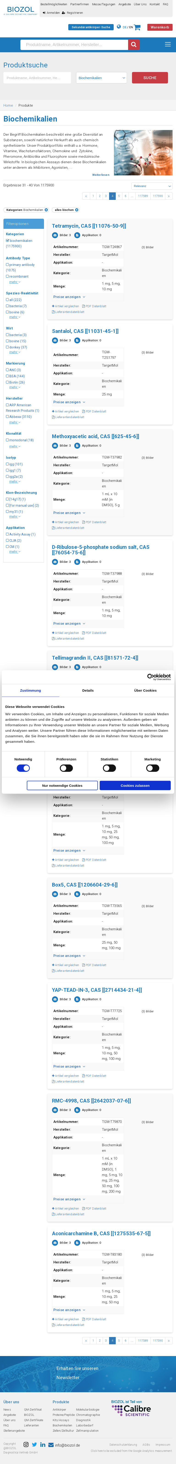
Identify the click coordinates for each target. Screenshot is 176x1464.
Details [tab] (88, 690)
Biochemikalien (62, 1425)
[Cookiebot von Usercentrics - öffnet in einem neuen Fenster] (151, 677)
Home (8, 105)
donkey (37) (16, 347)
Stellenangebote (14, 1430)
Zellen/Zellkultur (63, 1430)
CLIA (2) (13, 540)
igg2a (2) (14, 476)
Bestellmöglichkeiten (54, 4)
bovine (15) (16, 341)
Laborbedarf (84, 1425)
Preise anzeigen (69, 297)
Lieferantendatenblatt (68, 312)
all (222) (14, 300)
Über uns (140, 4)
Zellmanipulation (87, 1430)
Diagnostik (83, 1420)
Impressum (163, 1444)
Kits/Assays (61, 1420)
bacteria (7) (16, 306)
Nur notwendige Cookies (62, 785)
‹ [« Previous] (86, 196)
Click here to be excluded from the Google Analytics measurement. (132, 1451)
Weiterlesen (100, 175)
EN (131, 27)
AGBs (146, 1444)
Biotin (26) (15, 382)
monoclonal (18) (20, 440)
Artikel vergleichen (65, 306)
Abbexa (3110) (19, 417)
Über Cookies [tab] (145, 690)
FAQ (165, 4)
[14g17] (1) (16, 499)
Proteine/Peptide (64, 1415)
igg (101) (14, 464)
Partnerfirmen (79, 4)
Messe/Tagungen (104, 4)
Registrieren (72, 12)
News (7, 1409)
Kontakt (155, 4)
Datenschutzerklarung (123, 1444)
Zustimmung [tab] (30, 690)
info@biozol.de (64, 1445)
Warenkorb (160, 27)
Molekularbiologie (87, 1409)
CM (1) (12, 547)
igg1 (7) (13, 470)
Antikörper (59, 1409)
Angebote (124, 4)
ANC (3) (13, 370)
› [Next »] (169, 196)
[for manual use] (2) (22, 505)
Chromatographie (88, 1415)
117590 (158, 196)
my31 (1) (14, 512)
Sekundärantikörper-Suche (91, 27)
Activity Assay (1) (21, 534)
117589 (143, 196)
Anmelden (51, 12)
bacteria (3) (16, 335)
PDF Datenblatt (94, 306)
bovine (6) (15, 312)
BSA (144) (15, 376)
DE (124, 27)
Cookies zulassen (135, 785)
